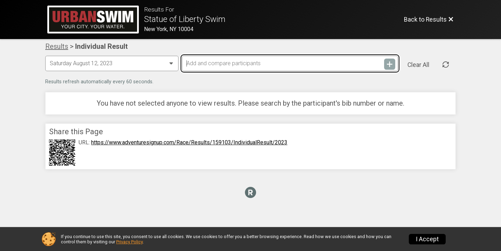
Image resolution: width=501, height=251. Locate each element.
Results (56, 46)
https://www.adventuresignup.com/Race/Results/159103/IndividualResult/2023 (189, 142)
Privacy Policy (129, 241)
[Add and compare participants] (290, 63)
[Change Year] (111, 63)
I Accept (427, 239)
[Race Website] (95, 19)
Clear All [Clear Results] (418, 64)
